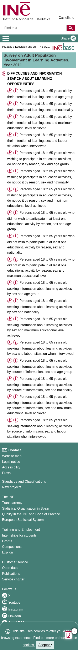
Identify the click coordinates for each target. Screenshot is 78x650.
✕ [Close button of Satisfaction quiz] (74, 631)
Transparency (12, 503)
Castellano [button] (66, 17)
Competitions (11, 546)
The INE (8, 497)
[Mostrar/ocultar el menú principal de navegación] (6, 38)
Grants (7, 541)
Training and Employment (21, 529)
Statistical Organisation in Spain (25, 508)
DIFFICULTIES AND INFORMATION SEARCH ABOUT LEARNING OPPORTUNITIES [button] (34, 79)
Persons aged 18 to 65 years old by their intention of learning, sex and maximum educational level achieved (40, 122)
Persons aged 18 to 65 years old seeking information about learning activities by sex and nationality (39, 306)
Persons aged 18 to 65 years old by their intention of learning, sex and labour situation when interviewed (39, 140)
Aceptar (45, 645)
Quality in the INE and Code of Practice (31, 514)
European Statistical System (23, 520)
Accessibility (11, 467)
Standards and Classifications (24, 481)
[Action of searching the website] (71, 28)
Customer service (15, 562)
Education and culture (28, 46)
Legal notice (11, 461)
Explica (7, 552)
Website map (11, 456)
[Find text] (35, 28)
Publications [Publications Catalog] (11, 573)
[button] (67, 38)
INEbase (7, 46)
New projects (11, 487)
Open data (10, 568)
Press (6, 473)
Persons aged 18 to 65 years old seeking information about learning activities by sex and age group (39, 288)
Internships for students (19, 535)
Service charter (13, 579)
